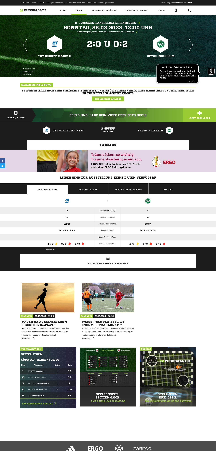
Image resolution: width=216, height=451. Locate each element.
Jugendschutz (69, 444)
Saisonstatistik (47, 190)
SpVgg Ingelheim (161, 56)
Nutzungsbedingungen (54, 444)
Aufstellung (108, 145)
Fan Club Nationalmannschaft (75, 3)
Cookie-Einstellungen (100, 444)
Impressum (23, 444)
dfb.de (34, 3)
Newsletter (110, 3)
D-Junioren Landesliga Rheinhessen (108, 22)
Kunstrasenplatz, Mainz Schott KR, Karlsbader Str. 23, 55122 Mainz (108, 32)
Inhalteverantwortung (84, 444)
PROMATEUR (24, 3)
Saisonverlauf (88, 190)
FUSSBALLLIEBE (44, 3)
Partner (89, 3)
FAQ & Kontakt (99, 3)
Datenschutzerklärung (37, 444)
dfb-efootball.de (57, 3)
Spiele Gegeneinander (128, 190)
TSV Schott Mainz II (54, 56)
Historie (168, 190)
